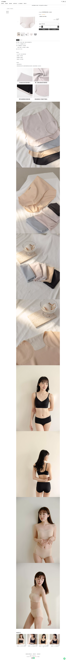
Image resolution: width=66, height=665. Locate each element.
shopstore (36, 656)
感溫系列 (6, 3)
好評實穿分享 (15, 3)
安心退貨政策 (20, 3)
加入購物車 (54, 29)
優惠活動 (10, 3)
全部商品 (8, 8)
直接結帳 (43, 29)
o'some (32, 656)
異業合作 (25, 3)
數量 (40, 26)
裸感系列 (2, 3)
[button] (36, 22)
